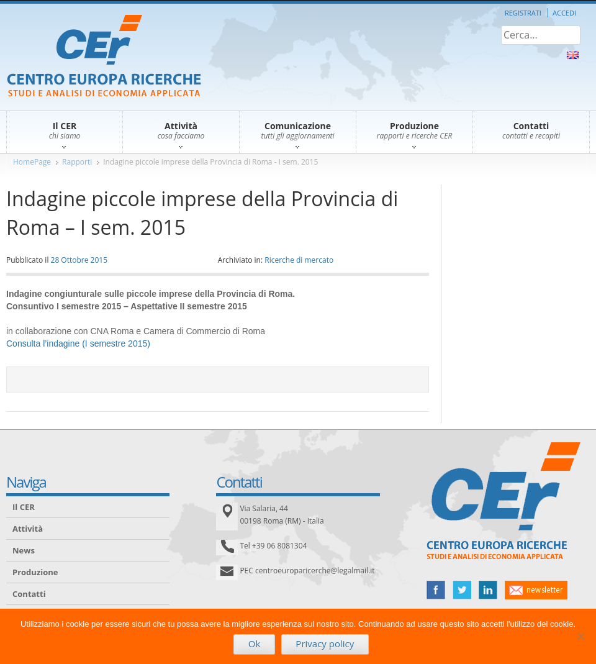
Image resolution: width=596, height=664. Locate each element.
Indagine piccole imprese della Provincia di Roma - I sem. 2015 (210, 162)
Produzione (35, 572)
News (23, 550)
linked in (488, 590)
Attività (27, 528)
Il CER (23, 506)
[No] (580, 636)
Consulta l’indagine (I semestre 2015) (78, 343)
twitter (462, 590)
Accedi (564, 12)
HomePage (32, 162)
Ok (254, 643)
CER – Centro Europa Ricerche (104, 57)
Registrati (523, 12)
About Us (572, 55)
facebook (436, 590)
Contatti (29, 593)
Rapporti (77, 162)
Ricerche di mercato (298, 260)
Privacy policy (325, 643)
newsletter (536, 590)
